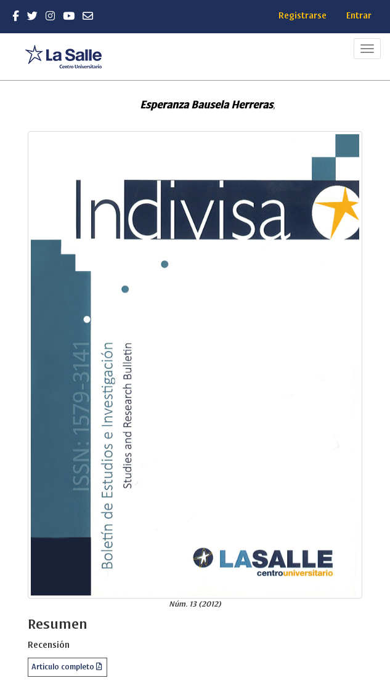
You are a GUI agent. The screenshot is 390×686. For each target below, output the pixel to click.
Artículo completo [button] (63, 667)
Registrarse (302, 15)
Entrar (359, 15)
